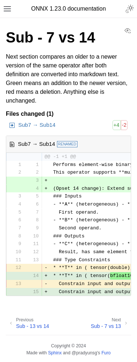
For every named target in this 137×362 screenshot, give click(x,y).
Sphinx (54, 352)
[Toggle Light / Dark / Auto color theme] (129, 8)
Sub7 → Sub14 (37, 125)
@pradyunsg (84, 352)
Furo (106, 352)
